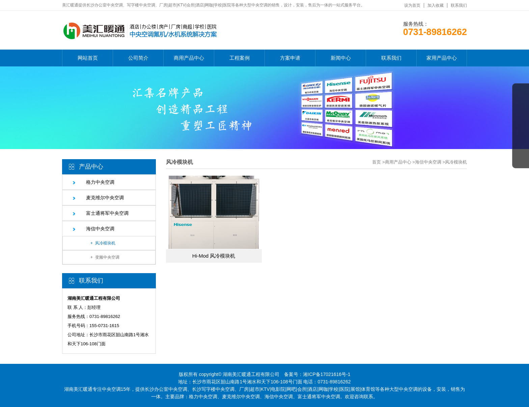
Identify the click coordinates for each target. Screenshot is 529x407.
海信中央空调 (100, 228)
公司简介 (138, 58)
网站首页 (88, 58)
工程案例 (239, 58)
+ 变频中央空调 (104, 257)
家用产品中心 (441, 58)
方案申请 (290, 58)
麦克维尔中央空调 (105, 197)
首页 (376, 162)
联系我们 (459, 5)
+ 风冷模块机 (102, 243)
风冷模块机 (456, 162)
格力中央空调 (100, 182)
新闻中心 (341, 58)
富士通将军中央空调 (107, 213)
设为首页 (412, 5)
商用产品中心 (189, 58)
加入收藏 (435, 5)
